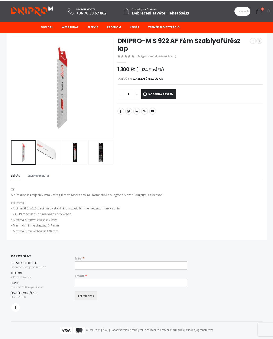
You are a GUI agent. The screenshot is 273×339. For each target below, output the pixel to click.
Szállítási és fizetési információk (164, 330)
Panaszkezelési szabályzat (127, 330)
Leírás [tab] (15, 175)
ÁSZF (106, 330)
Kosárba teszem (165, 94)
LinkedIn (136, 111)
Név (79, 258)
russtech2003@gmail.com (27, 287)
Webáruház (70, 27)
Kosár (134, 27)
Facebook (120, 111)
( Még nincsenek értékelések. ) (156, 56)
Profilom (114, 27)
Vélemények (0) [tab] (38, 175)
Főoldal (47, 27)
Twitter (128, 111)
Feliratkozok (86, 296)
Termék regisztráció (164, 27)
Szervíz (92, 27)
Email (152, 111)
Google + (144, 111)
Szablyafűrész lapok (148, 79)
